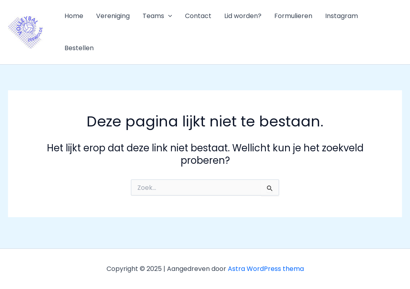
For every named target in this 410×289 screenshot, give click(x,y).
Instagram (341, 15)
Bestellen (79, 48)
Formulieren (293, 15)
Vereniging (113, 15)
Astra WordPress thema (266, 268)
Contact (198, 15)
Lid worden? (242, 15)
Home (73, 15)
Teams (157, 16)
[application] (168, 16)
